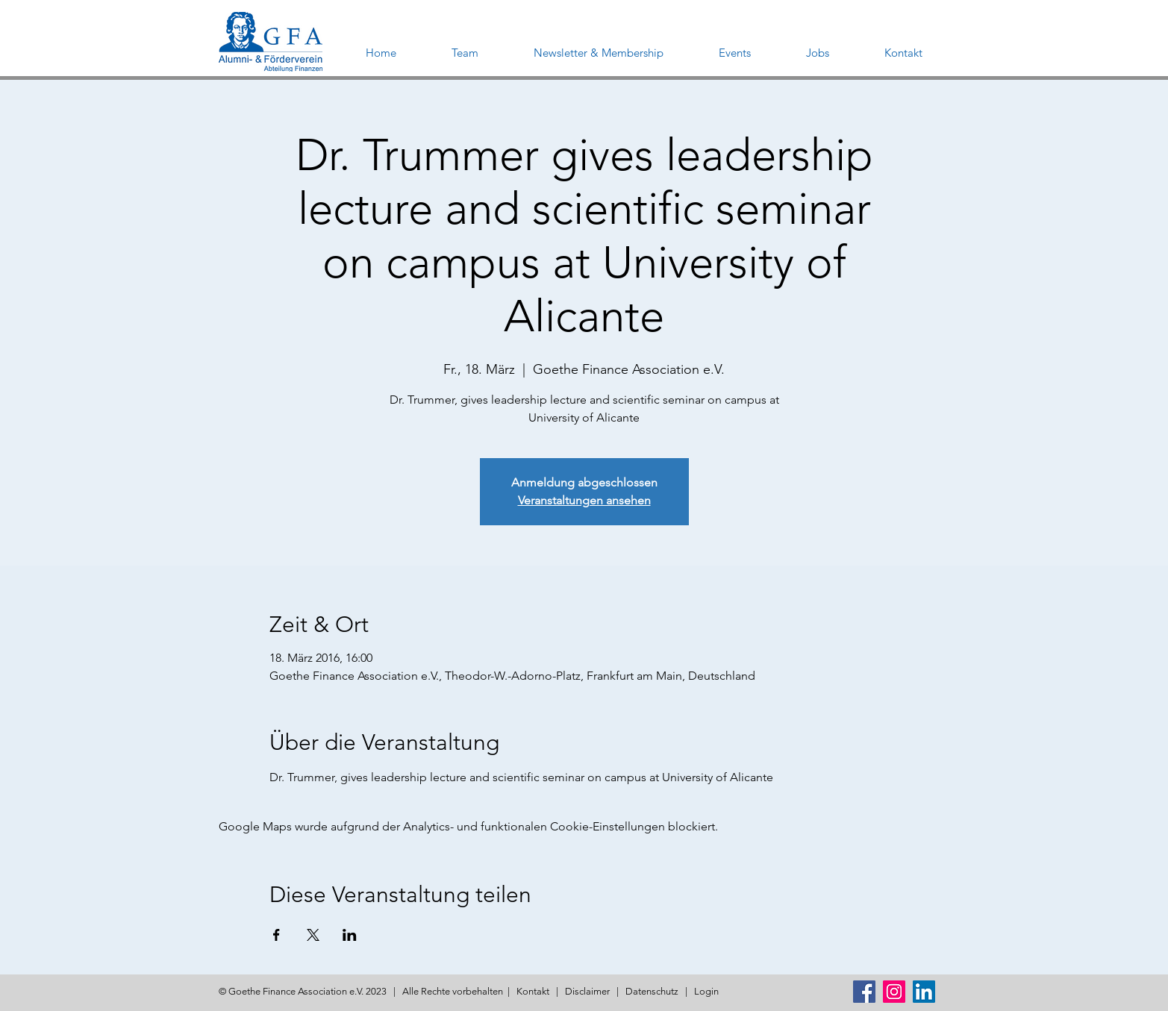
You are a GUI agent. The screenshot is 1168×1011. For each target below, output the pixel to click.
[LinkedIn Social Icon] (924, 991)
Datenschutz (651, 991)
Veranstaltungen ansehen (584, 500)
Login (706, 991)
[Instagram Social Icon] (894, 991)
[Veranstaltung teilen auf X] (313, 935)
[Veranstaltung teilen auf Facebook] (276, 935)
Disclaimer (587, 991)
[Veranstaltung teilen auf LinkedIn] (350, 935)
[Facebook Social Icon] (864, 991)
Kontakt (532, 991)
